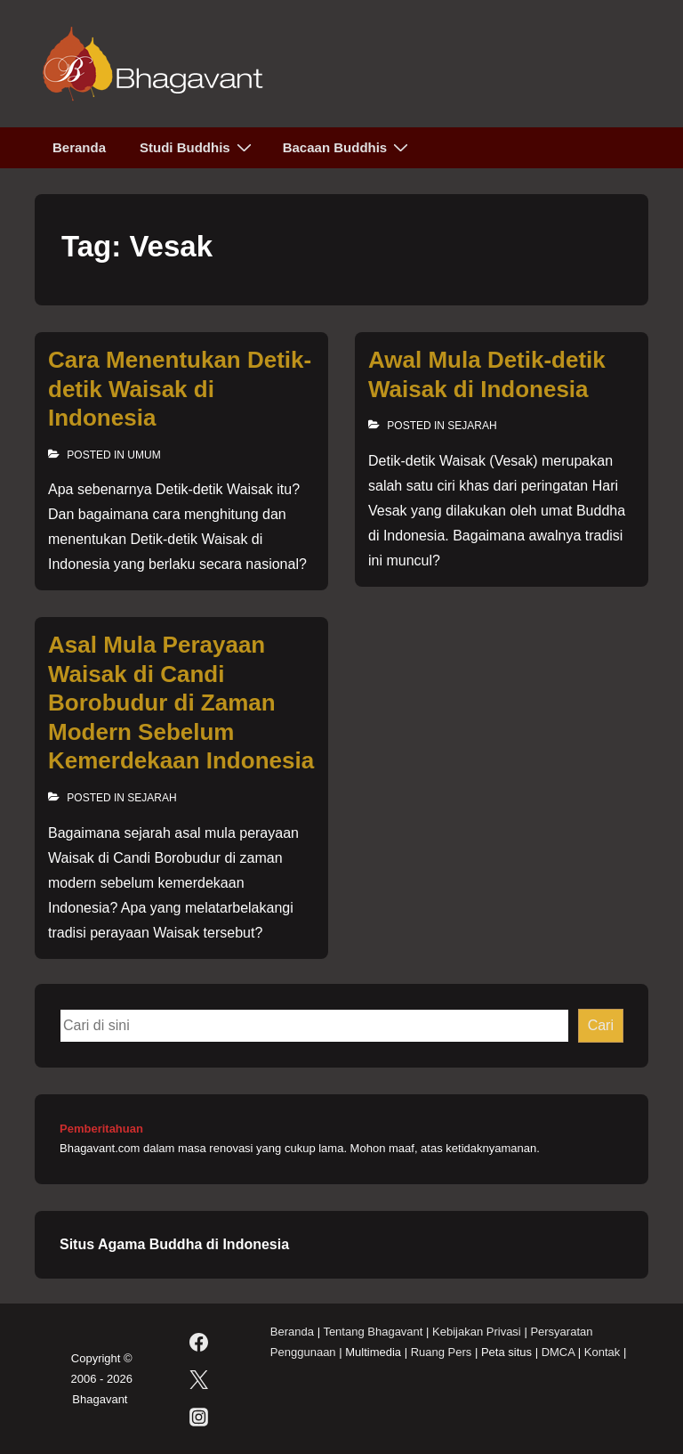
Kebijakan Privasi (476, 1331)
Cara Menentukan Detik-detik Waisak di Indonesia (179, 388)
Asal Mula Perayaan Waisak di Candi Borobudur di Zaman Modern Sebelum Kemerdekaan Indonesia (181, 702)
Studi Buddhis (198, 146)
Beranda (79, 147)
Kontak (602, 1352)
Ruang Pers (441, 1352)
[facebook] (198, 1342)
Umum (143, 455)
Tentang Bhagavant (372, 1331)
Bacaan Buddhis (348, 146)
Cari (601, 1025)
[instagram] (198, 1416)
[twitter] (198, 1379)
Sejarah (471, 425)
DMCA (558, 1352)
